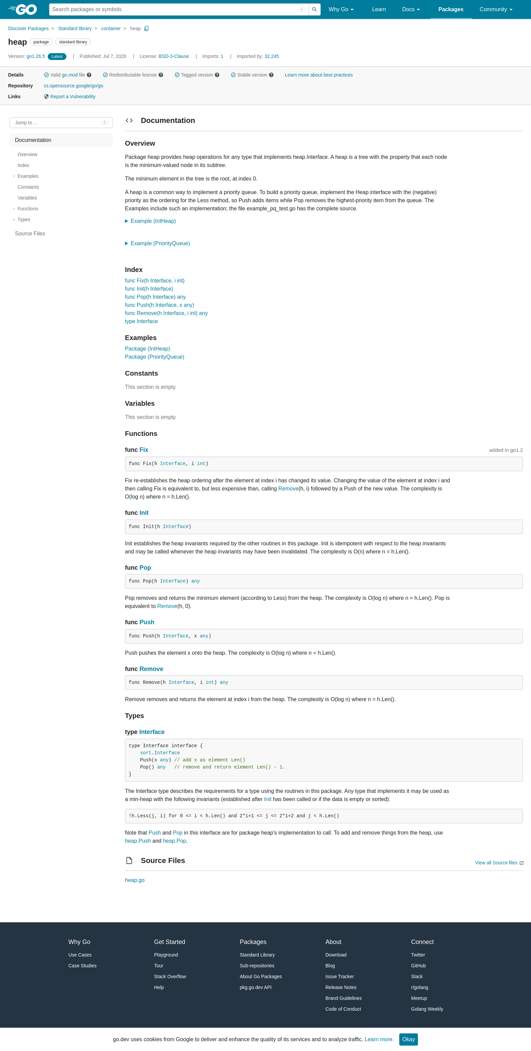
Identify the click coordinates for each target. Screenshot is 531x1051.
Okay (408, 1039)
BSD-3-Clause (173, 56)
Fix (144, 449)
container (111, 28)
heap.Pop (174, 841)
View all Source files (496, 862)
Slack (417, 976)
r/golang (419, 987)
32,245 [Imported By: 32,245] (258, 56)
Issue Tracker (339, 976)
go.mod (70, 75)
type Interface (141, 321)
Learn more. (379, 1039)
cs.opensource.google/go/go (73, 85)
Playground (166, 955)
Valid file (68, 75)
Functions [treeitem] (28, 208)
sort (146, 753)
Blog (330, 965)
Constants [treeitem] (28, 187)
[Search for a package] (179, 9)
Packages (451, 9)
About (333, 942)
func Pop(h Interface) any (155, 297)
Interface (173, 463)
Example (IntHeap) (155, 221)
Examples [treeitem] (28, 176)
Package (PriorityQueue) (154, 357)
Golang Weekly (427, 1009)
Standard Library (257, 955)
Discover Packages (28, 28)
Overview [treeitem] (27, 154)
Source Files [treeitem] (30, 233)
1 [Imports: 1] (213, 56)
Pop (145, 567)
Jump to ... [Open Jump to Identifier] (26, 122)
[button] (46, 75)
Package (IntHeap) (147, 349)
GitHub (418, 965)
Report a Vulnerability (69, 96)
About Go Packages (261, 976)
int (201, 463)
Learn (379, 9)
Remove (288, 488)
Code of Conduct (343, 1009)
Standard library (75, 28)
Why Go (342, 10)
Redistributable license (133, 75)
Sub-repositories (257, 965)
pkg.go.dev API (256, 987)
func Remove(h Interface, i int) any (166, 313)
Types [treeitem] (24, 219)
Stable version (252, 75)
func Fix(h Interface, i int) (155, 280)
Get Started (169, 942)
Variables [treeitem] (27, 198)
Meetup (419, 998)
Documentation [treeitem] (33, 140)
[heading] (28, 9)
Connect (422, 942)
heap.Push (138, 841)
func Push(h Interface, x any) (159, 305)
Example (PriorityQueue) (162, 243)
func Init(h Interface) (149, 289)
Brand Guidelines (343, 998)
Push (147, 622)
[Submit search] (315, 9)
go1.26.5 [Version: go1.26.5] (27, 56)
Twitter (418, 955)
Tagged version (197, 75)
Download (335, 955)
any (195, 581)
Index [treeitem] (23, 165)
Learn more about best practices (319, 75)
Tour (158, 965)
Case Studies (82, 965)
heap (135, 28)
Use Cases (79, 955)
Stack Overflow (170, 976)
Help (159, 987)
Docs (412, 10)
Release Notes (341, 987)
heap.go (135, 880)
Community (497, 10)
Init (144, 512)
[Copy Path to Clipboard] (147, 28)
